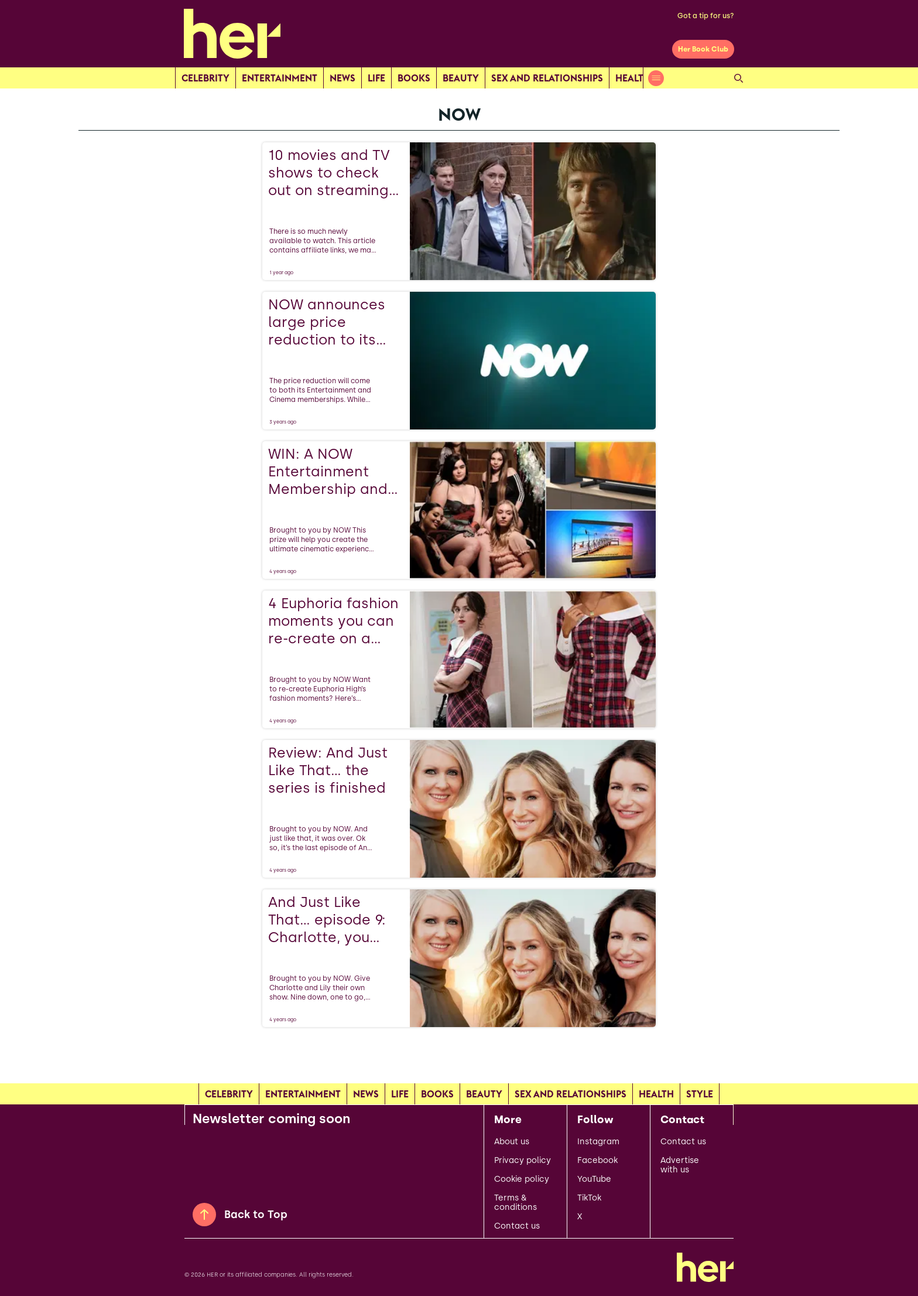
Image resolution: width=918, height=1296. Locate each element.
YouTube (594, 1179)
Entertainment (279, 78)
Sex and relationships (547, 78)
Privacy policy (522, 1160)
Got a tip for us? (705, 16)
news (342, 78)
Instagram (598, 1142)
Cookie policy (521, 1179)
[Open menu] (656, 78)
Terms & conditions (515, 1202)
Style (699, 1094)
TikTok (589, 1198)
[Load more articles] (459, 1053)
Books (414, 78)
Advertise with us (679, 1165)
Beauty (461, 78)
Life (376, 78)
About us (511, 1142)
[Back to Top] (204, 1214)
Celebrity (205, 78)
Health (632, 78)
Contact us (517, 1226)
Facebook (597, 1160)
